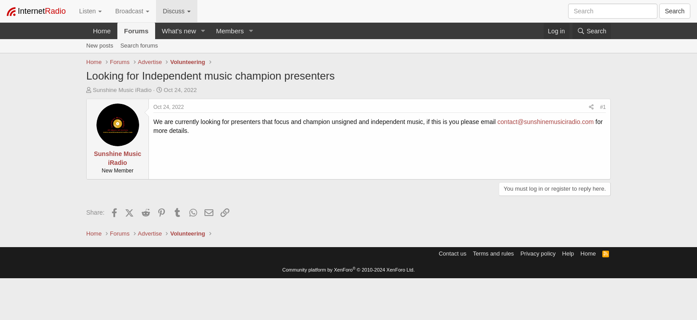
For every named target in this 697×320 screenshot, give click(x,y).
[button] (203, 31)
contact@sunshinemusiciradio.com (545, 121)
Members (230, 31)
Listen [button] (90, 11)
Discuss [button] (177, 11)
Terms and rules (493, 253)
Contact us (452, 253)
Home (102, 31)
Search (675, 11)
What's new (179, 31)
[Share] (591, 107)
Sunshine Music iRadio (122, 90)
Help (568, 253)
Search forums (139, 45)
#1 (603, 107)
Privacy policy (538, 253)
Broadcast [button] (132, 11)
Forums (136, 31)
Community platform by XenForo (348, 269)
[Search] (592, 31)
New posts (99, 45)
